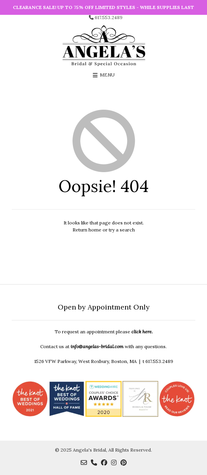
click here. (142, 331)
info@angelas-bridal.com (97, 346)
